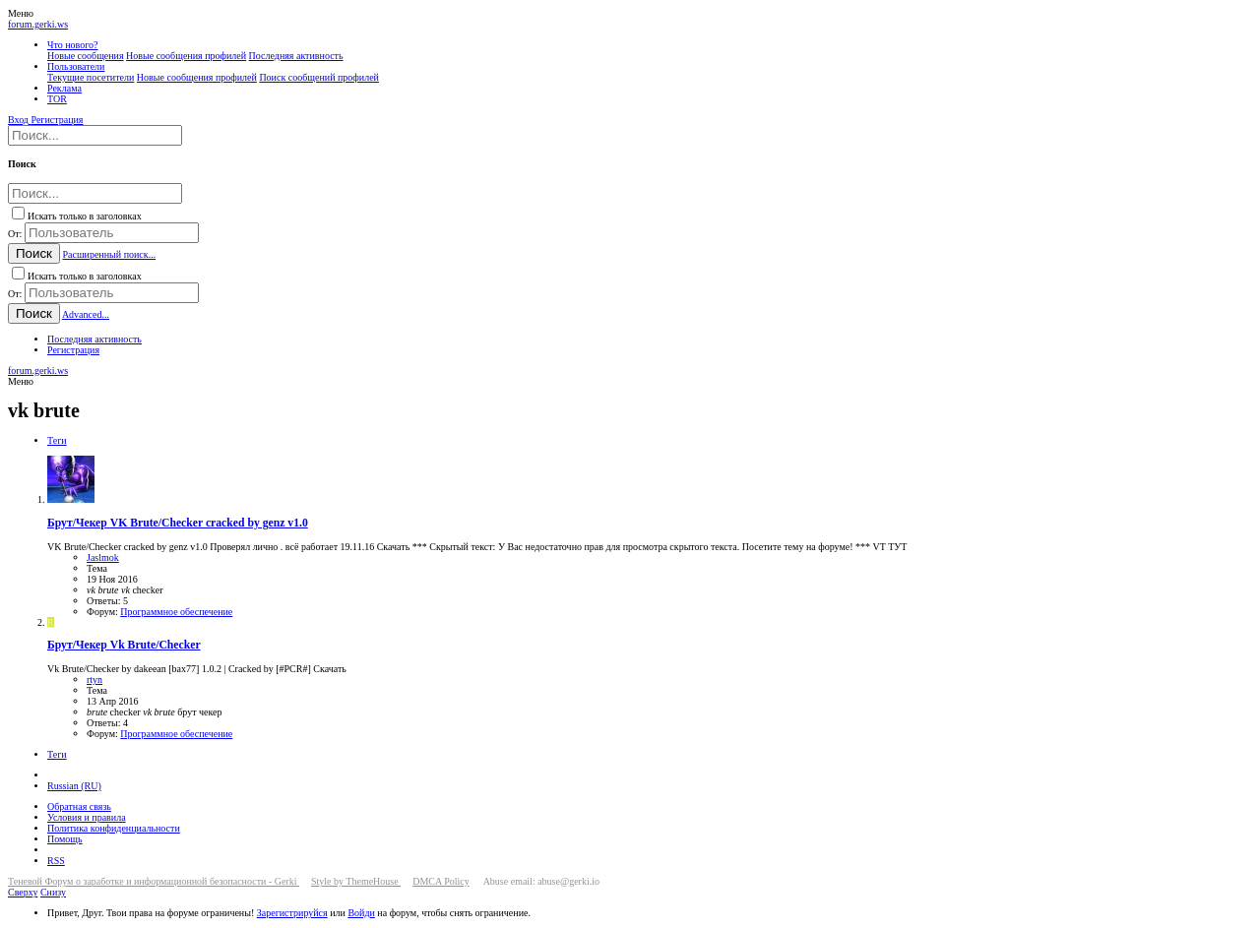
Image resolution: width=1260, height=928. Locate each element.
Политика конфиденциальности (113, 828)
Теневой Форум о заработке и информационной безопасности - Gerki (153, 881)
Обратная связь (79, 806)
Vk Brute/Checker (124, 645)
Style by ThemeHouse (356, 881)
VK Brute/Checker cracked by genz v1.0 (177, 523)
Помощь (65, 839)
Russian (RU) (74, 785)
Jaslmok (103, 557)
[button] (20, 13)
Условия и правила (86, 817)
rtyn (94, 679)
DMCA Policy (441, 881)
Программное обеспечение (176, 611)
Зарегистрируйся (292, 912)
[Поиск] (95, 135)
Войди (360, 912)
